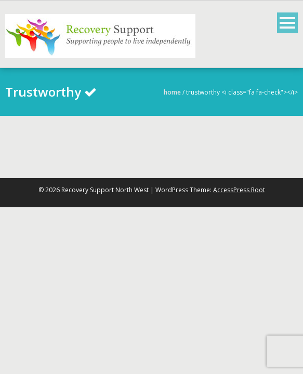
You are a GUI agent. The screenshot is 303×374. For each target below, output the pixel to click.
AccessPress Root (239, 189)
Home (172, 92)
